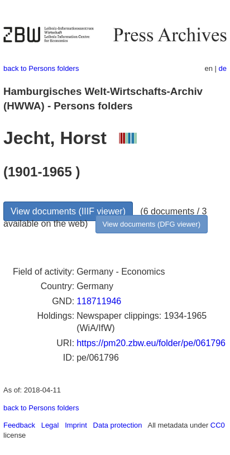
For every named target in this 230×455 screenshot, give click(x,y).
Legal (50, 425)
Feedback (19, 425)
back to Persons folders (41, 68)
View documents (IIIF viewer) (68, 211)
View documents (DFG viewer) (151, 224)
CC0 (217, 425)
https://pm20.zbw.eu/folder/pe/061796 (151, 343)
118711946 (98, 301)
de (223, 68)
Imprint (76, 425)
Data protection (117, 425)
